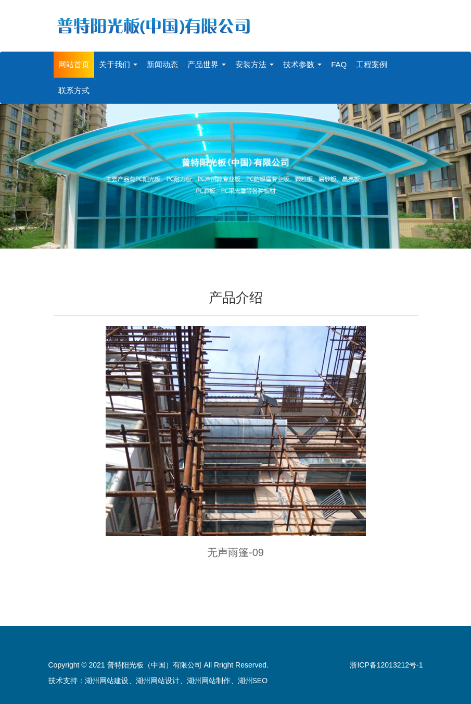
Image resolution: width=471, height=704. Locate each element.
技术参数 (302, 64)
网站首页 (74, 64)
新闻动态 (162, 64)
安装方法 (254, 64)
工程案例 (371, 64)
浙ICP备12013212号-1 (386, 665)
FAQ (339, 64)
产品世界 (206, 64)
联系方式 (74, 90)
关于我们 (118, 64)
